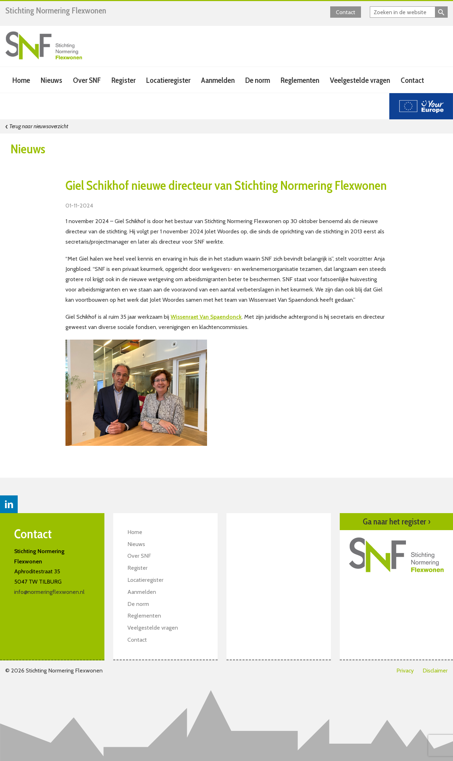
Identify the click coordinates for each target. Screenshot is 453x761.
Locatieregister (168, 80)
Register (123, 80)
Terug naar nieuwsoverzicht (36, 126)
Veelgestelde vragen (360, 80)
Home (21, 80)
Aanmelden (218, 80)
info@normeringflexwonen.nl (49, 592)
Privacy (405, 670)
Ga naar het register (396, 521)
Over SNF (87, 80)
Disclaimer (435, 670)
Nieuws (51, 80)
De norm (257, 80)
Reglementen (300, 80)
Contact (345, 12)
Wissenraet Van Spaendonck (206, 316)
